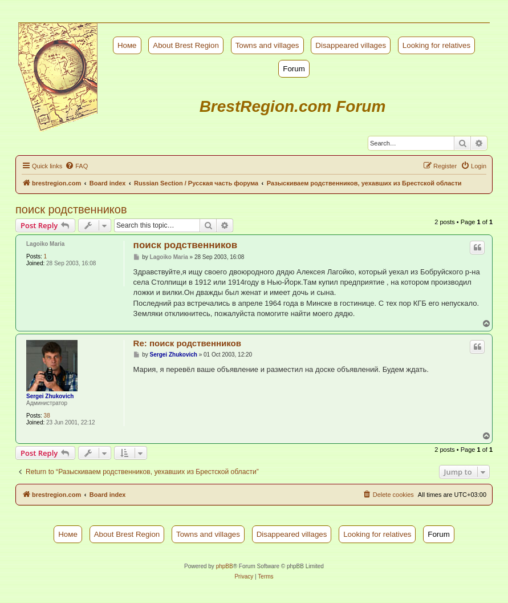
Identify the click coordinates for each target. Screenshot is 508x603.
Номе (127, 45)
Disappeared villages (350, 45)
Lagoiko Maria (45, 244)
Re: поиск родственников (187, 343)
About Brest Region (186, 45)
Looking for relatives (436, 45)
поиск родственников (71, 209)
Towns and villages (267, 45)
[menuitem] (76, 166)
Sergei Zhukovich (50, 396)
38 (47, 415)
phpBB (224, 566)
